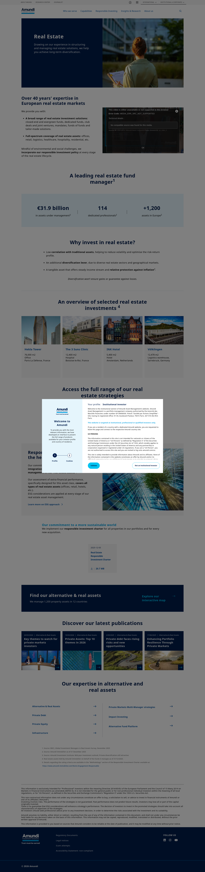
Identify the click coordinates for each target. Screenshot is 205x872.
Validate (94, 465)
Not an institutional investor (146, 465)
